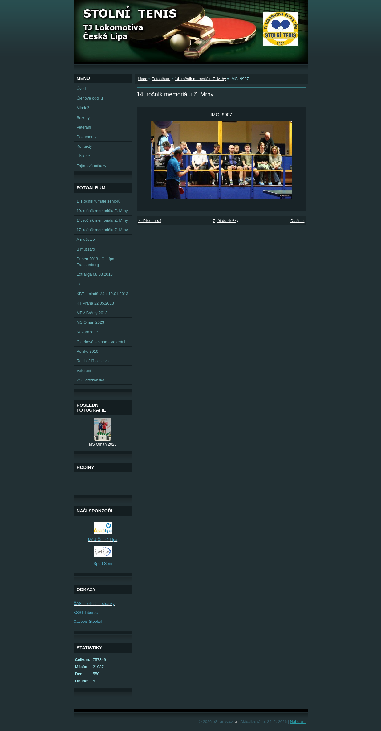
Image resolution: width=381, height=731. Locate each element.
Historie (83, 156)
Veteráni (84, 127)
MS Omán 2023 (90, 322)
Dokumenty (87, 136)
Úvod (143, 78)
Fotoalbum (161, 78)
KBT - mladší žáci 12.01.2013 (102, 293)
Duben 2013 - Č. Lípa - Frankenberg (97, 262)
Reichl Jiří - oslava (93, 361)
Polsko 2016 (87, 351)
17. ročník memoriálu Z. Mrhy (102, 230)
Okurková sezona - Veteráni (101, 341)
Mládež (83, 107)
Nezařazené (87, 332)
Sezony (83, 117)
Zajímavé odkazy (92, 165)
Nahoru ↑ (298, 721)
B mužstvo (86, 249)
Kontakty (84, 146)
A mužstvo (86, 239)
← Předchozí (149, 220)
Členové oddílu (90, 98)
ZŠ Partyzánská (90, 380)
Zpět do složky (225, 220)
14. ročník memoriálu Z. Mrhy (200, 78)
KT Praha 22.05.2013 (95, 303)
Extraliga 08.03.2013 (95, 274)
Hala (81, 283)
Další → (297, 220)
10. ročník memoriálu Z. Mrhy (102, 210)
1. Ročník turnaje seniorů (98, 201)
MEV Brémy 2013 (92, 312)
